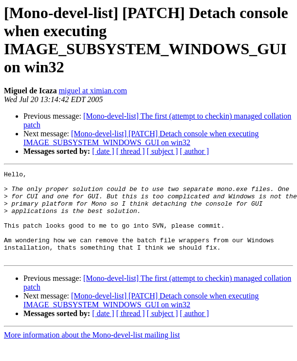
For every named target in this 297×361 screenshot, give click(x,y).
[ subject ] (162, 151)
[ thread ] (130, 151)
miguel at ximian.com (93, 90)
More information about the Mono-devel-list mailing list (92, 352)
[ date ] (103, 151)
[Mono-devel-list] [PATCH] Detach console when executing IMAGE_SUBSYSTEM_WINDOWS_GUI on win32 (140, 138)
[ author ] (194, 151)
